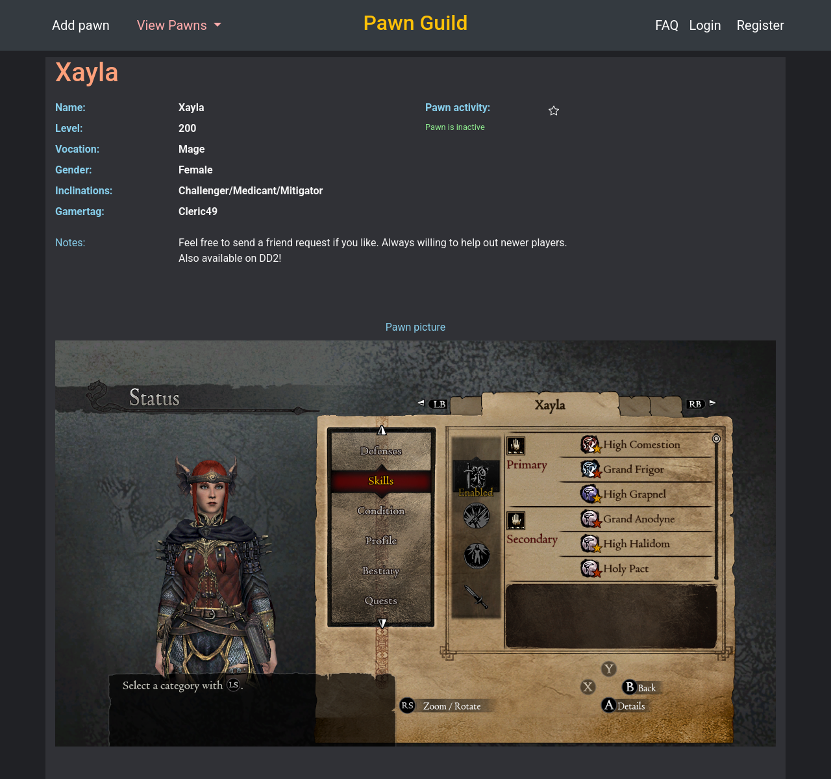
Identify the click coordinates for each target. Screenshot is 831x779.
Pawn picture (416, 327)
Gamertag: (80, 211)
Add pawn (81, 25)
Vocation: (77, 149)
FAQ (666, 25)
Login (705, 25)
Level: (69, 128)
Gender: (73, 170)
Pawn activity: (457, 107)
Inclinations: (83, 191)
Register (760, 25)
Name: (70, 107)
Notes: (70, 242)
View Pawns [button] (173, 25)
